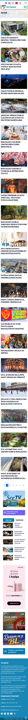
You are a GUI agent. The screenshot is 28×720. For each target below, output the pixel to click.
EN (25, 3)
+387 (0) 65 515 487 (12, 703)
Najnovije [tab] (8, 520)
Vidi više (14, 504)
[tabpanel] (14, 542)
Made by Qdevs (19, 719)
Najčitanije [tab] (19, 520)
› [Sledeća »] (23, 485)
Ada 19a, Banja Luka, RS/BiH (13, 706)
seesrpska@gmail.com (12, 710)
